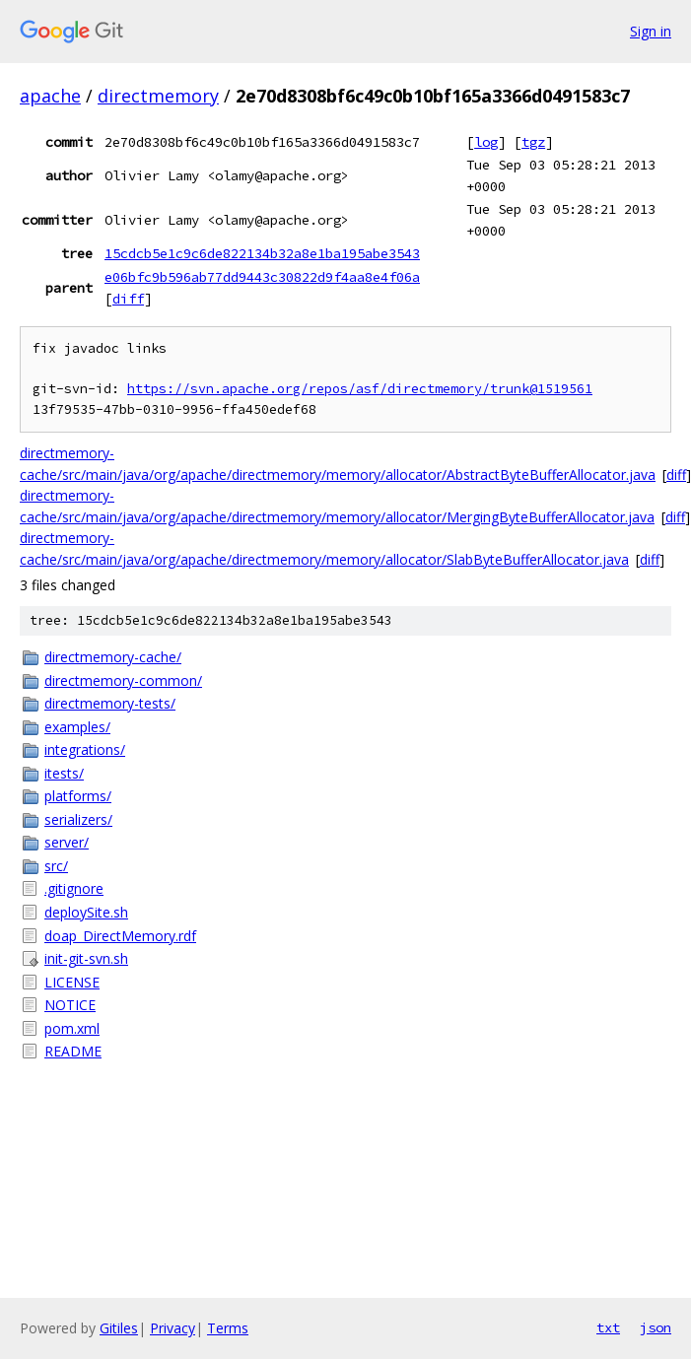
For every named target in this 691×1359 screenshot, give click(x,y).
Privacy (172, 1328)
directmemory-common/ (123, 680)
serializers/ (78, 819)
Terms (227, 1328)
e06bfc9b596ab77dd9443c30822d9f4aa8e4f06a (262, 277)
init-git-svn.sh (86, 958)
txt (608, 1327)
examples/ (77, 726)
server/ (66, 842)
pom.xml (72, 1028)
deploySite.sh (86, 912)
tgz (533, 142)
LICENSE (72, 982)
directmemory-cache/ (112, 656)
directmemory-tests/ (109, 703)
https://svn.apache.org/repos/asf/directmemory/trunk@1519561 (359, 388)
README (73, 1051)
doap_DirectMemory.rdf (120, 935)
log (486, 142)
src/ (56, 865)
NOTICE (70, 1004)
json (655, 1327)
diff (128, 298)
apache (50, 95)
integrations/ (84, 749)
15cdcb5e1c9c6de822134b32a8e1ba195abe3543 (262, 253)
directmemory (158, 95)
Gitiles (119, 1328)
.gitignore (74, 888)
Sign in (650, 31)
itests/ (64, 773)
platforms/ (77, 795)
